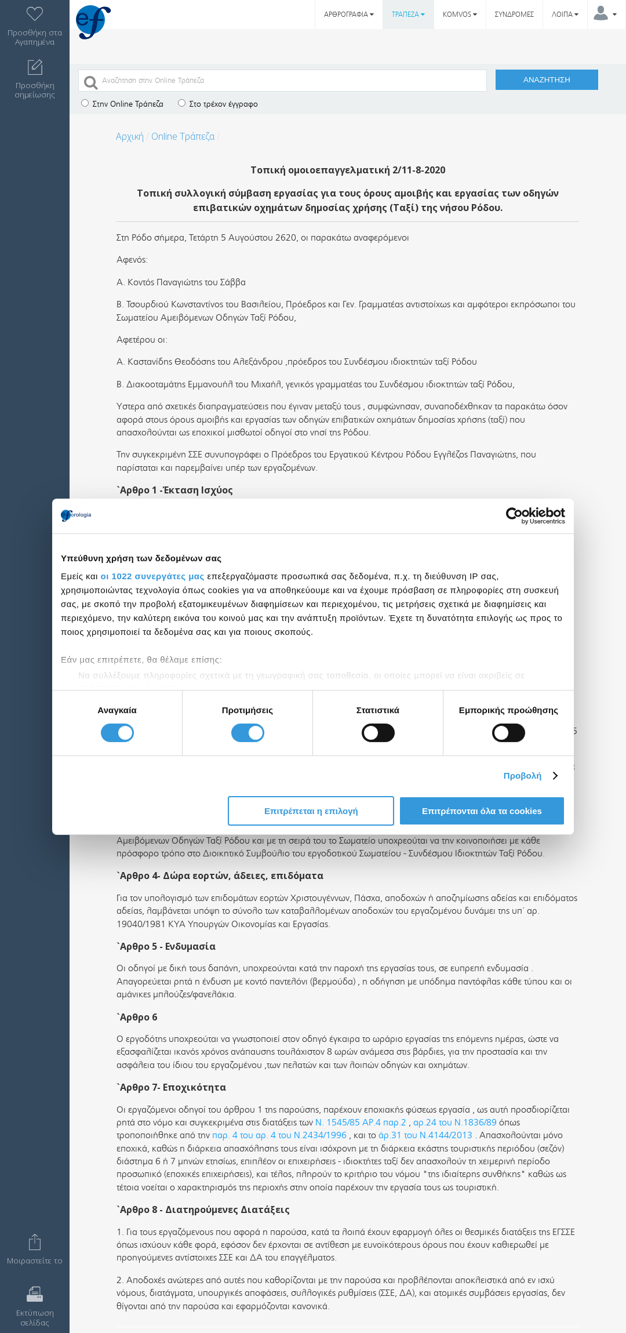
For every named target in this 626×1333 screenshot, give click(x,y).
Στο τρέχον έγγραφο (218, 104)
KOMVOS (460, 14)
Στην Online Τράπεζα (122, 104)
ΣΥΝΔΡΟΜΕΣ (514, 14)
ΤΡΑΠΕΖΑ (408, 14)
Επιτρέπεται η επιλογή (311, 811)
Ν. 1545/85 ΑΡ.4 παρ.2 (360, 1122)
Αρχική (130, 136)
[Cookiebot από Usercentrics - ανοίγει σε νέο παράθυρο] (514, 515)
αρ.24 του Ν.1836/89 (455, 1122)
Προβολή (523, 775)
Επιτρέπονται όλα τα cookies (482, 811)
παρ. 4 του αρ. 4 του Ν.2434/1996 (279, 1135)
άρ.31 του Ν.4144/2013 (425, 1135)
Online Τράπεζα (182, 136)
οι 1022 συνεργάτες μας (153, 576)
